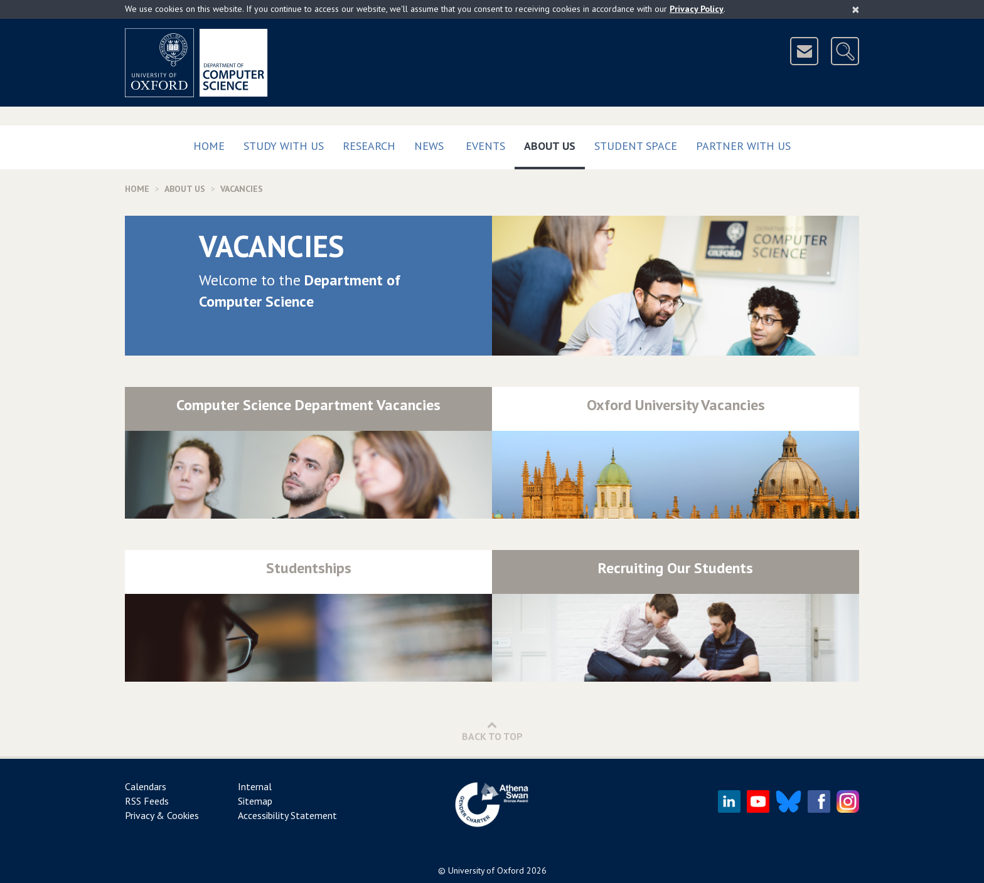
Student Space (635, 146)
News (429, 146)
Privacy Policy (697, 8)
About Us (554, 143)
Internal (255, 786)
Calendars (145, 786)
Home (209, 146)
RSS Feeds (147, 801)
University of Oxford (486, 870)
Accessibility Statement (287, 815)
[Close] (856, 9)
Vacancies (241, 188)
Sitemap (255, 801)
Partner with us (743, 146)
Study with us (283, 146)
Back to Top (492, 731)
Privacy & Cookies (162, 815)
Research (369, 146)
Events (485, 146)
